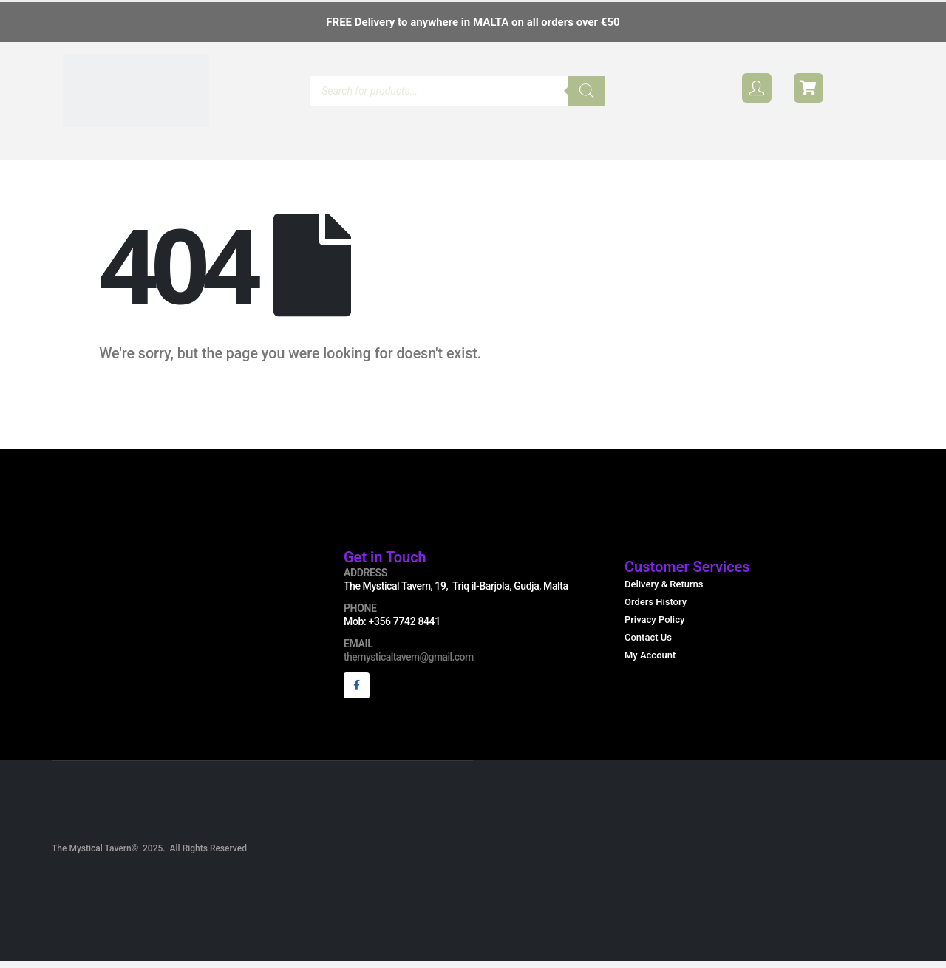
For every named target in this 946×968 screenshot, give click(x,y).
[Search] (586, 91)
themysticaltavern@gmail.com (409, 666)
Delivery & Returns (664, 593)
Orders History (656, 610)
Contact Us (648, 646)
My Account (650, 663)
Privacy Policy (654, 628)
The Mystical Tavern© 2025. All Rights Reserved (149, 861)
